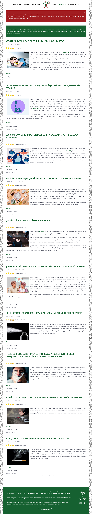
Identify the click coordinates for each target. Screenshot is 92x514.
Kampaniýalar (36, 4)
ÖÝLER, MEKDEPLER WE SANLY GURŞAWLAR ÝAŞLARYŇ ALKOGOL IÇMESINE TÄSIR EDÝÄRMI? (44, 95)
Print (8, 88)
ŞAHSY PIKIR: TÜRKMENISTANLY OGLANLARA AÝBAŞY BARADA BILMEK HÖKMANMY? (45, 275)
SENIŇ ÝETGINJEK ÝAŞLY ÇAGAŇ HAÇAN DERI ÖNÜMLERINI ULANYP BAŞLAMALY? (43, 187)
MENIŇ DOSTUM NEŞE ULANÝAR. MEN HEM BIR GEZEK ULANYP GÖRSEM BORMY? (44, 406)
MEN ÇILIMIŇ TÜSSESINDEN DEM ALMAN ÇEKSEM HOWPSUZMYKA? (37, 447)
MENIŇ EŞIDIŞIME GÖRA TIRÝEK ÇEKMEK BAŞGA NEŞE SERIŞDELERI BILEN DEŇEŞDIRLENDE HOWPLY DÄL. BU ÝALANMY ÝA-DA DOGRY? (40, 364)
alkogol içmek (37, 117)
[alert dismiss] (84, 21)
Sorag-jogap (72, 4)
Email (14, 88)
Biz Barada (26, 4)
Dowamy (8, 82)
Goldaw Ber (17, 4)
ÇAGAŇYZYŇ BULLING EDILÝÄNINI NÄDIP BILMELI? (29, 229)
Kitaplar (54, 4)
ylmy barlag (66, 61)
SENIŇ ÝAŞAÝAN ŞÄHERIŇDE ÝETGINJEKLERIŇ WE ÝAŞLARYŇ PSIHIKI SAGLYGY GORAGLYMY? (42, 145)
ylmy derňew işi (65, 159)
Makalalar (62, 4)
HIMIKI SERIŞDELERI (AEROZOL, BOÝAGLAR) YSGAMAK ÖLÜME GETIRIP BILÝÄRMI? (44, 321)
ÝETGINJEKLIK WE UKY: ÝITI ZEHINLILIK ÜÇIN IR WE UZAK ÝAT (35, 49)
